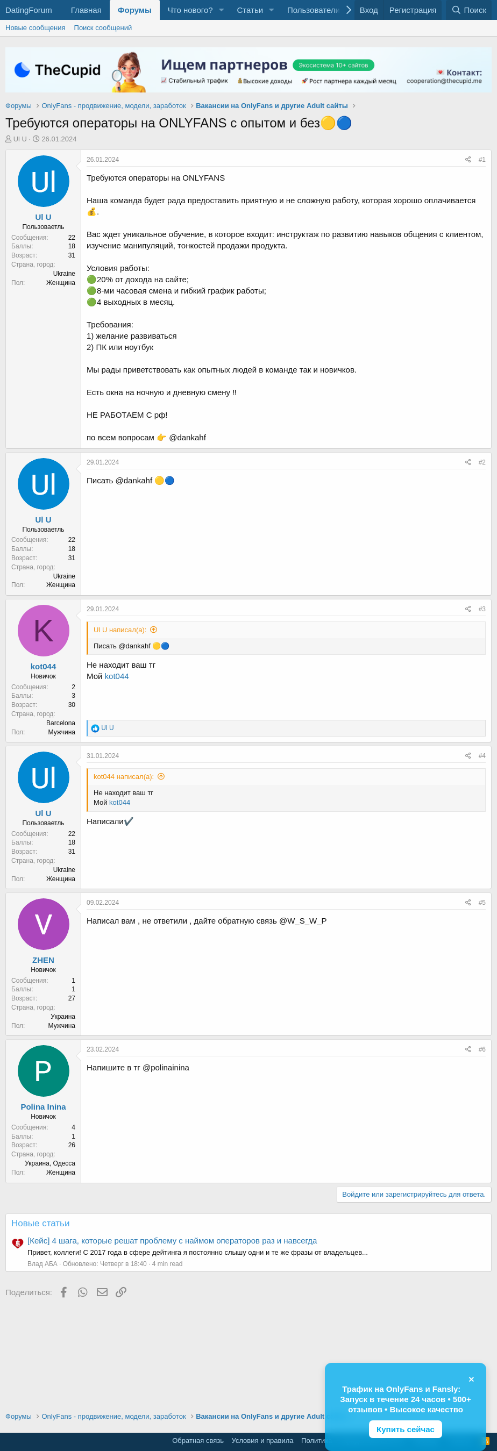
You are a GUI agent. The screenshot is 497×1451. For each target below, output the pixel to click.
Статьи (250, 10)
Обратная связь (198, 1440)
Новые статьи (40, 1223)
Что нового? (190, 10)
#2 (482, 462)
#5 (482, 902)
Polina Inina (43, 1106)
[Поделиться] (468, 160)
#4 (482, 756)
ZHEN (43, 959)
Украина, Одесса (50, 1163)
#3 (482, 609)
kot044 (43, 666)
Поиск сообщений (103, 28)
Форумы (135, 10)
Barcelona (60, 723)
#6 (482, 1049)
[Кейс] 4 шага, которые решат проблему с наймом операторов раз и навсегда (172, 1240)
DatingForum (28, 10)
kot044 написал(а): (124, 777)
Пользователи (313, 10)
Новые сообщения (35, 28)
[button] (221, 10)
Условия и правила (263, 1440)
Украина (63, 1016)
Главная (86, 10)
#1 (482, 159)
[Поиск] (469, 10)
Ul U (20, 139)
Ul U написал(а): (120, 630)
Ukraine (64, 273)
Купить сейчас (406, 1429)
